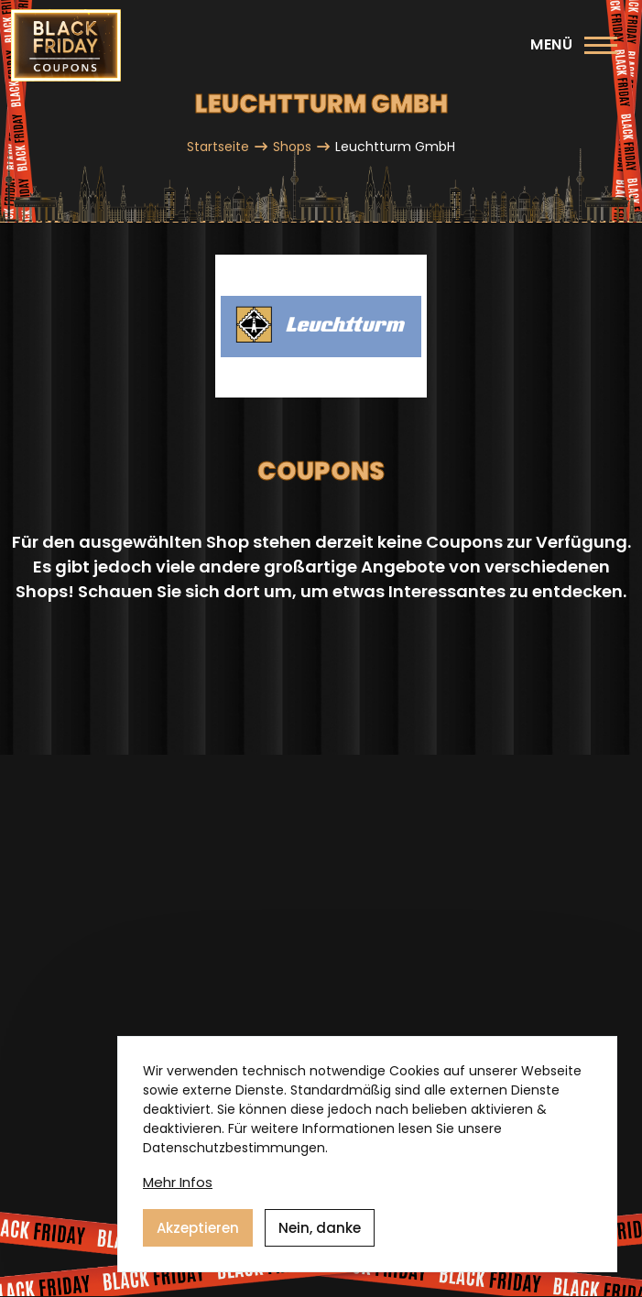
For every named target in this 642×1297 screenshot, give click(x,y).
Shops (292, 146)
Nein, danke (319, 1227)
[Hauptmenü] (574, 44)
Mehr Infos (177, 1182)
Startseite (218, 146)
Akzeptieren (198, 1227)
